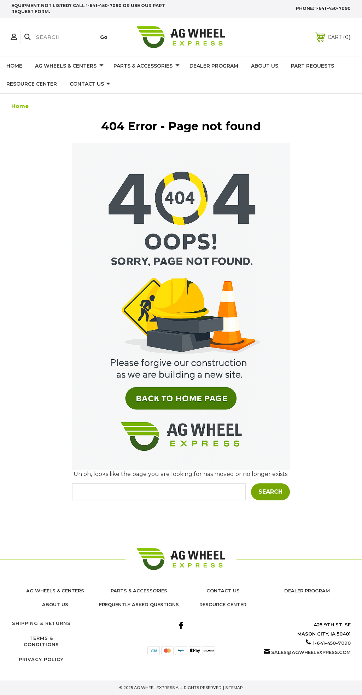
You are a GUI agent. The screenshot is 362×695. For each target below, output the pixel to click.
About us (55, 604)
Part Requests (312, 66)
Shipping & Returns (41, 623)
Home (14, 66)
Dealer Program (213, 66)
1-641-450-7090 (333, 8)
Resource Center (31, 84)
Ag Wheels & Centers (69, 66)
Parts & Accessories (146, 66)
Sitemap (234, 687)
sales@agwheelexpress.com (311, 652)
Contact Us (90, 84)
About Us (264, 66)
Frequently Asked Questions (139, 604)
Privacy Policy (41, 659)
